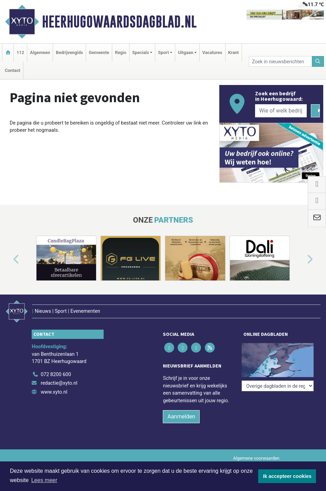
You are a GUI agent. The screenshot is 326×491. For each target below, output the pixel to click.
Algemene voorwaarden (256, 458)
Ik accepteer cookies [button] (287, 476)
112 (20, 52)
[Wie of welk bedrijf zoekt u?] (281, 110)
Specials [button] (140, 52)
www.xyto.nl (54, 392)
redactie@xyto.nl (59, 383)
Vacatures (212, 52)
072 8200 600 (56, 374)
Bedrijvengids (69, 52)
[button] (8, 260)
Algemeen (40, 52)
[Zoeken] (318, 61)
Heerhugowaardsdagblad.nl (119, 21)
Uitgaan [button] (185, 52)
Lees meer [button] (44, 480)
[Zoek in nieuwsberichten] (280, 61)
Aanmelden (181, 416)
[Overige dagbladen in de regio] (278, 386)
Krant (233, 52)
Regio (120, 52)
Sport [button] (163, 52)
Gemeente (99, 52)
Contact (12, 70)
